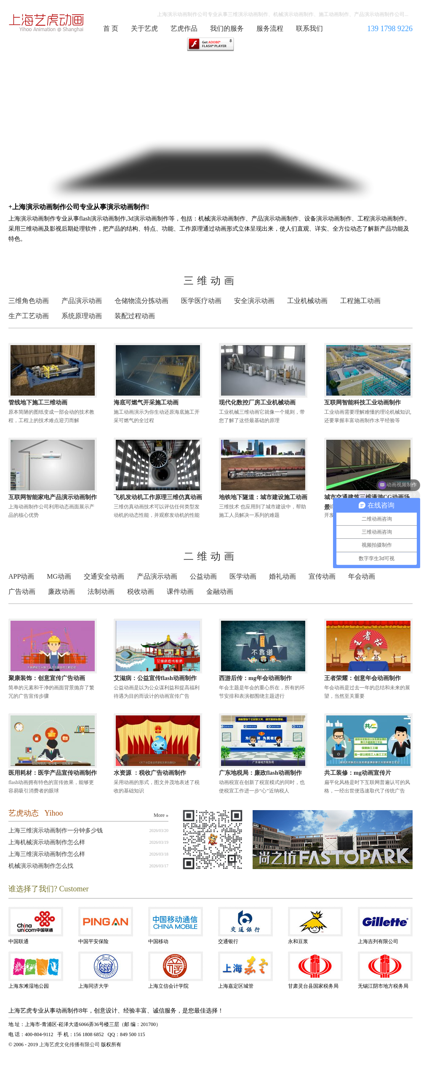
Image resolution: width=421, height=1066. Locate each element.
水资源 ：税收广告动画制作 (150, 773)
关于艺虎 (144, 28)
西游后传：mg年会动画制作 (255, 678)
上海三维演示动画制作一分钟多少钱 (55, 830)
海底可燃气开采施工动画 (146, 402)
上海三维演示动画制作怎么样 (46, 854)
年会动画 (361, 576)
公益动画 (203, 576)
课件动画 (180, 591)
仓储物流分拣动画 (141, 300)
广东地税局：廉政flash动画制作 (260, 773)
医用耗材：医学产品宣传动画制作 (52, 773)
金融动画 (219, 591)
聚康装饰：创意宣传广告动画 (46, 678)
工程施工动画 (360, 300)
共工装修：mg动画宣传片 (357, 773)
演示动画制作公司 (46, 23)
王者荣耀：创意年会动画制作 (362, 678)
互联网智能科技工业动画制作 (362, 402)
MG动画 (59, 576)
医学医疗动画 (201, 300)
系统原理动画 (81, 315)
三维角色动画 (28, 300)
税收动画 (140, 591)
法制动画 (101, 591)
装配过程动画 (135, 315)
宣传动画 (322, 576)
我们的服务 (227, 28)
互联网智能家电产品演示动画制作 (52, 497)
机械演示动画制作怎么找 (40, 866)
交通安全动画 (104, 576)
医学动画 (242, 576)
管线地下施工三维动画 (37, 402)
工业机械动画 (307, 300)
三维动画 (210, 280)
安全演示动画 (254, 300)
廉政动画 (61, 591)
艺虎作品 (184, 28)
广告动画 (21, 591)
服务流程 (269, 28)
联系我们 (309, 28)
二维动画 (210, 556)
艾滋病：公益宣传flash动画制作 (155, 678)
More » (161, 815)
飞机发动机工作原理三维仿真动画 (158, 497)
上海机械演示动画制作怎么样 (46, 842)
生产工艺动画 (28, 315)
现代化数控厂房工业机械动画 (257, 402)
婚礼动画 (282, 576)
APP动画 (21, 576)
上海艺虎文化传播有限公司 (69, 1044)
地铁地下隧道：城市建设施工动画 (263, 497)
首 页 (110, 28)
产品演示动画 (81, 300)
